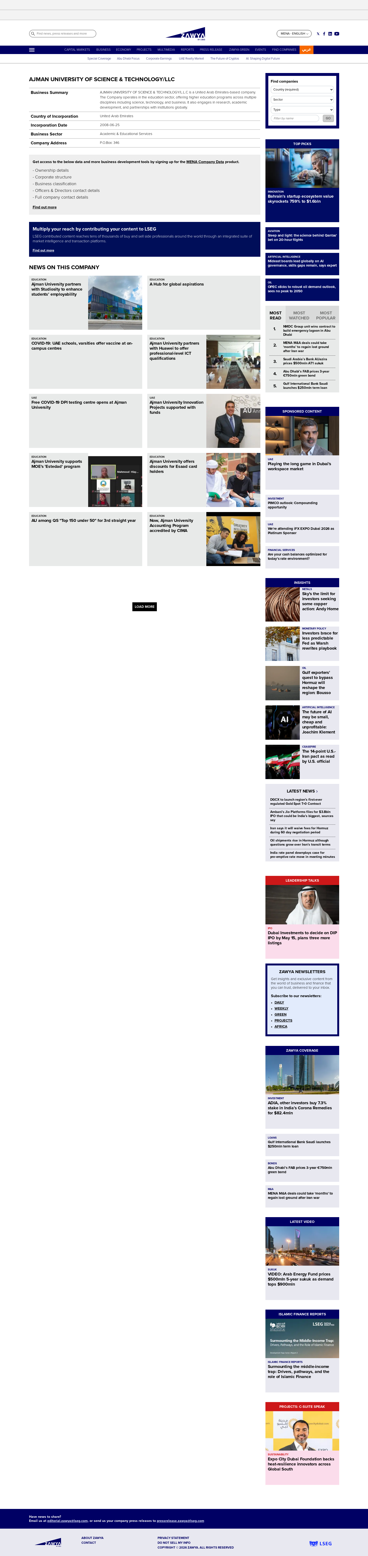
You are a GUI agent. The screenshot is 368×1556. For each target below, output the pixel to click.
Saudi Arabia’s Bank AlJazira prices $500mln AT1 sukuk (305, 361)
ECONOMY (123, 50)
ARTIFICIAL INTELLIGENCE (284, 256)
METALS (307, 589)
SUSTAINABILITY (278, 1454)
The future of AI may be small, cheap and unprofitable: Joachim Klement (318, 722)
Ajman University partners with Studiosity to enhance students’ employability (56, 289)
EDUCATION (38, 279)
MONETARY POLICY (314, 628)
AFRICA (281, 1026)
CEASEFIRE (309, 746)
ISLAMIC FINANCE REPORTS (302, 1314)
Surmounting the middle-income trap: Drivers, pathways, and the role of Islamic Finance (298, 1371)
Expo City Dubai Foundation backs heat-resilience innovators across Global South (301, 1464)
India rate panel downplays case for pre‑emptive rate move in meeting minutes (302, 855)
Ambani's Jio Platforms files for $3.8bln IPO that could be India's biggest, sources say (301, 816)
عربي (306, 49)
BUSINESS (103, 50)
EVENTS (260, 50)
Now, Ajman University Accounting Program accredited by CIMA (171, 525)
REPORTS (187, 50)
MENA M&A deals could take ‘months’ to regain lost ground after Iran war (306, 347)
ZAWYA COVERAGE (302, 1050)
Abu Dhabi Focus (128, 59)
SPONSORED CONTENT (302, 411)
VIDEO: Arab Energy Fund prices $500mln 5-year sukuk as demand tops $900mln (301, 1279)
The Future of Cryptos (224, 59)
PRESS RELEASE (211, 50)
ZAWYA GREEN (239, 50)
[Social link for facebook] (324, 34)
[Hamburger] (32, 50)
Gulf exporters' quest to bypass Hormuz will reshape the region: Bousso (317, 682)
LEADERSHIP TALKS (302, 880)
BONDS (272, 1163)
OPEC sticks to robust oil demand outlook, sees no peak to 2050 (302, 289)
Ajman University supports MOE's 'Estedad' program (56, 464)
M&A (271, 1189)
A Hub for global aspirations (177, 284)
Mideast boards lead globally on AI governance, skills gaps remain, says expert (302, 263)
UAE (34, 397)
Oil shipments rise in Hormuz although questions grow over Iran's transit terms (300, 842)
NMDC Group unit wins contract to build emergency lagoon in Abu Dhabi (309, 330)
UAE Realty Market (191, 59)
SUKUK (272, 1269)
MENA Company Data (205, 161)
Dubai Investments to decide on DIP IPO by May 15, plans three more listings (302, 938)
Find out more (45, 207)
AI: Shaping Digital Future (263, 59)
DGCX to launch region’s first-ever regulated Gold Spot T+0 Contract (296, 802)
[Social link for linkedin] (330, 34)
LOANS (272, 1137)
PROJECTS (144, 50)
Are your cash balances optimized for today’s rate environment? (297, 556)
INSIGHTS (302, 582)
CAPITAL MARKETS (77, 50)
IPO (270, 928)
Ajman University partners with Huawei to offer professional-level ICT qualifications (175, 351)
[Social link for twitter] (318, 34)
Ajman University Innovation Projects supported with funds (176, 407)
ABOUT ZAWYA (92, 1538)
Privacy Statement (173, 1538)
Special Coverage (99, 59)
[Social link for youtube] (336, 34)
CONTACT (88, 1543)
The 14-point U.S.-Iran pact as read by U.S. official (319, 756)
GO (328, 118)
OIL (270, 282)
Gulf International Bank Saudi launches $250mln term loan (305, 386)
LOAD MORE (144, 607)
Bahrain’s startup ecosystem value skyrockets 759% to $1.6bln (301, 199)
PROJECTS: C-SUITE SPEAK (302, 1406)
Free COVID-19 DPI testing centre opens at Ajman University (79, 405)
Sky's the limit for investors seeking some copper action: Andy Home (320, 601)
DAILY (279, 1002)
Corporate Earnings (159, 59)
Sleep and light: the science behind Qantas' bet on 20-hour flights (302, 237)
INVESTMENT (276, 498)
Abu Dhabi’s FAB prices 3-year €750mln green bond (306, 373)
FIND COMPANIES (284, 50)
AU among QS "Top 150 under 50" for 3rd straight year (83, 520)
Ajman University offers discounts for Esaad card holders (173, 466)
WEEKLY (281, 1008)
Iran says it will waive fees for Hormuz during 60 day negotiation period (299, 830)
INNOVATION (276, 191)
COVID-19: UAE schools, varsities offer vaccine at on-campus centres (82, 346)
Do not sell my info (174, 1543)
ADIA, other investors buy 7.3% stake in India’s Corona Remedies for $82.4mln (300, 1108)
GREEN (281, 1014)
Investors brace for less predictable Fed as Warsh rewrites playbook (320, 640)
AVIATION (274, 231)
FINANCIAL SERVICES (281, 550)
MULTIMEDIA (166, 50)
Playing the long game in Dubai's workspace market (299, 466)
